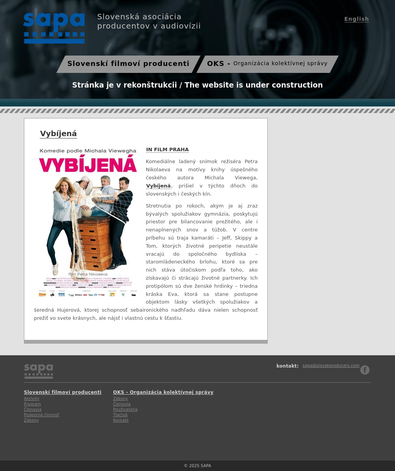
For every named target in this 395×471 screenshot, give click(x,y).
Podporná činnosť (41, 415)
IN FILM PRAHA (167, 150)
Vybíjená (58, 133)
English (356, 19)
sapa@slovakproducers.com (331, 365)
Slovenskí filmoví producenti (128, 63)
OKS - (267, 63)
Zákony (31, 420)
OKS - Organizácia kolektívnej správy (163, 392)
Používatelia (125, 409)
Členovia (33, 409)
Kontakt (120, 420)
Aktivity (31, 399)
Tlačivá (120, 415)
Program (32, 404)
